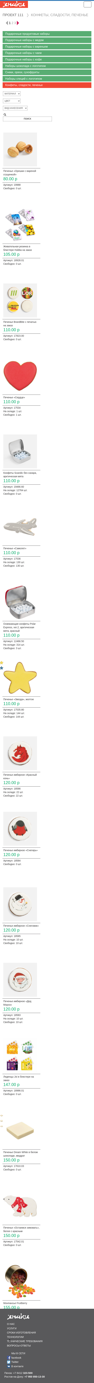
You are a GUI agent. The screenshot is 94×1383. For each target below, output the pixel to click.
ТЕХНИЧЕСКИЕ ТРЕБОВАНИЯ (24, 1341)
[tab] (47, 34)
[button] (47, 34)
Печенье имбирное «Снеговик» (21, 925)
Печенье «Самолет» (14, 548)
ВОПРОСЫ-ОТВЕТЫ (19, 1345)
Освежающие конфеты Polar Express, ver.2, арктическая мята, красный (19, 627)
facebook (16, 1357)
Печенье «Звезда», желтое (18, 699)
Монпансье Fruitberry (15, 1303)
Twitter (15, 1362)
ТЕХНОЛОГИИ (15, 1337)
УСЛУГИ (11, 1328)
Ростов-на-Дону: (24, 1376)
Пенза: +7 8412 (18, 1373)
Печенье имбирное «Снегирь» (20, 850)
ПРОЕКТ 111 (13, 15)
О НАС (11, 1324)
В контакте (17, 1366)
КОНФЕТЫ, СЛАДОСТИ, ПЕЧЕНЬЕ (59, 15)
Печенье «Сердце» (14, 397)
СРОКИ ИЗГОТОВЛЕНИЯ (21, 1332)
